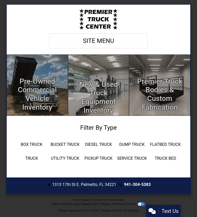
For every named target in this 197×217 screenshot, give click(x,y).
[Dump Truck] (132, 144)
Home (76, 200)
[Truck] (31, 158)
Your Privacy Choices (128, 204)
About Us (87, 200)
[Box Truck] (31, 144)
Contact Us (100, 200)
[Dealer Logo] (98, 19)
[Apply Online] (98, 85)
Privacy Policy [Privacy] (116, 200)
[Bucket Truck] (65, 144)
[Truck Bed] (165, 158)
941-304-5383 (137, 184)
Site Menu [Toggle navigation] (98, 40)
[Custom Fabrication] (159, 85)
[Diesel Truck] (98, 144)
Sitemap (105, 204)
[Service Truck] (132, 158)
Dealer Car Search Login (66, 204)
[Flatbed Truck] (165, 144)
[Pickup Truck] (98, 158)
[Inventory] (37, 85)
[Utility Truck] (65, 158)
